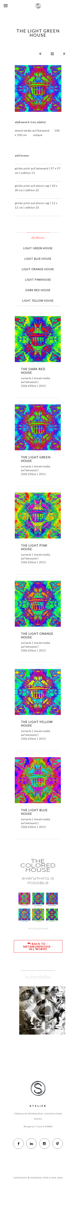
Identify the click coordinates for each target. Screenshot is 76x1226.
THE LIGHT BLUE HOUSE (34, 822)
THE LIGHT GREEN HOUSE (35, 461)
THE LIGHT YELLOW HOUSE (37, 732)
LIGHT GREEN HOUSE (38, 248)
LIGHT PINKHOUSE (38, 279)
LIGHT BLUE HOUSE (38, 258)
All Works (38, 237)
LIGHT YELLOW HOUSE (38, 300)
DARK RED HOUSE (38, 290)
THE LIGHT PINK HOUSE (34, 551)
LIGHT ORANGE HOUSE (38, 269)
